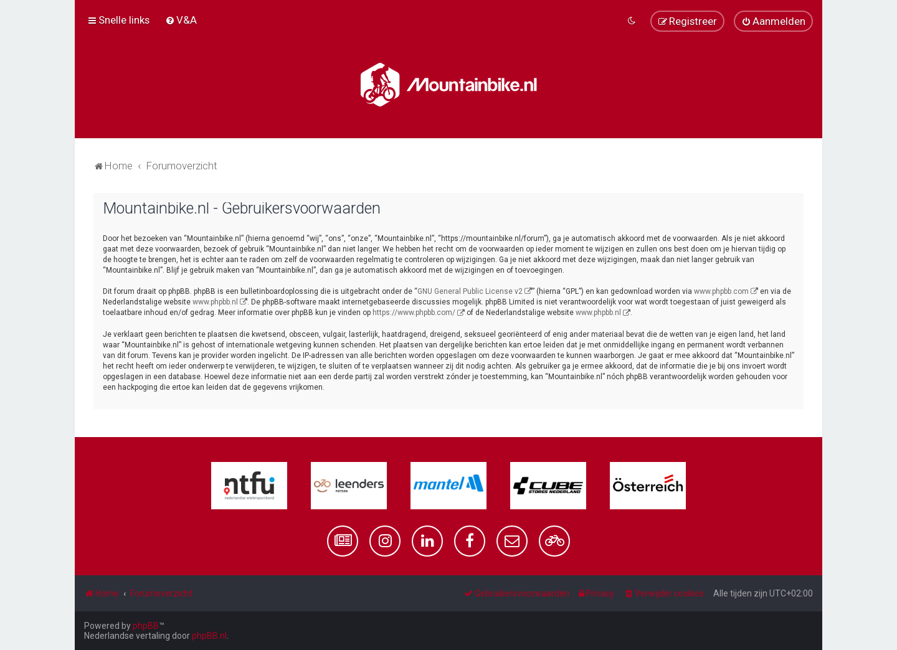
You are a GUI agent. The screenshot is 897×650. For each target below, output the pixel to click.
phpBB (146, 626)
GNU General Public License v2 (470, 291)
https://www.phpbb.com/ (414, 312)
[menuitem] (181, 20)
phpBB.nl (209, 636)
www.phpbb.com (721, 291)
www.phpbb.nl (215, 302)
